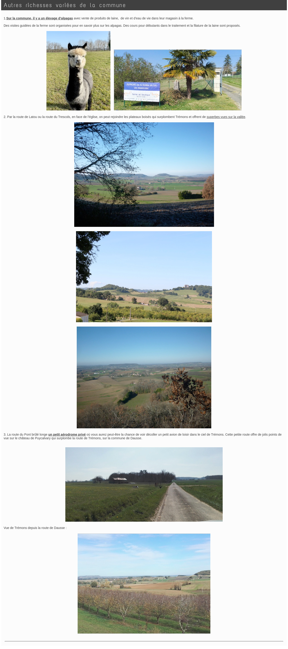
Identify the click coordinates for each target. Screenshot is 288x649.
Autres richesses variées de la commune (65, 5)
